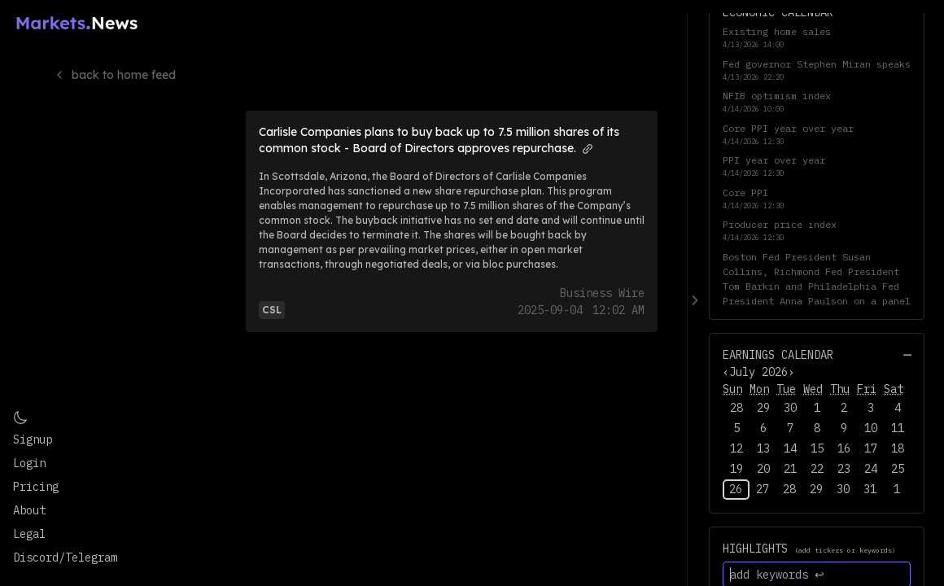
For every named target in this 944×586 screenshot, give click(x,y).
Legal (29, 534)
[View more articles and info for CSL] (272, 309)
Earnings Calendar (778, 355)
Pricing (36, 486)
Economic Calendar (778, 12)
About (29, 510)
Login (29, 463)
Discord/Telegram (65, 557)
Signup (32, 439)
